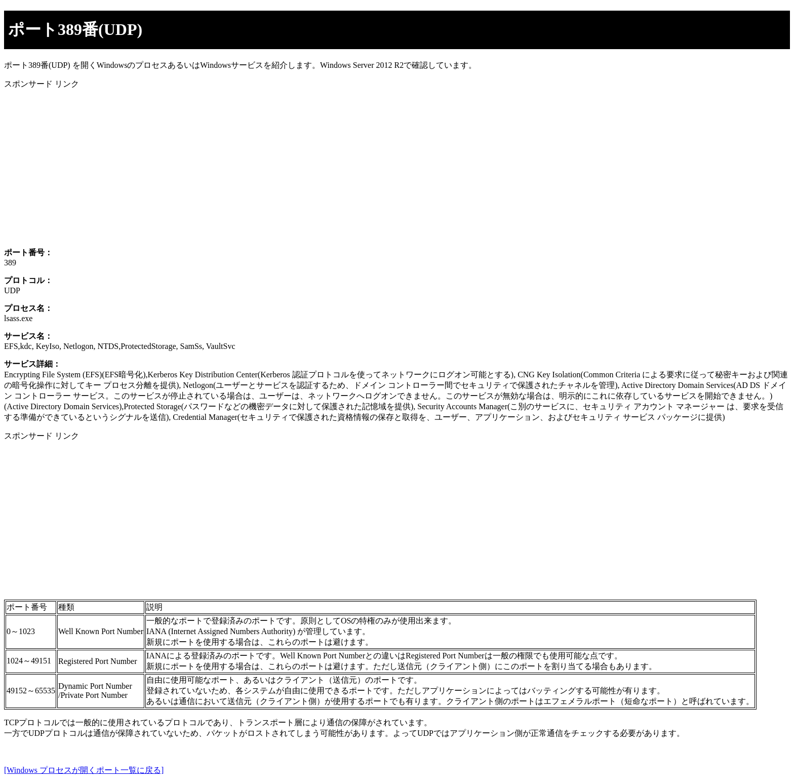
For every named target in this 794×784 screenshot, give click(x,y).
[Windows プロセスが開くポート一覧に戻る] (84, 770)
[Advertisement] (308, 169)
